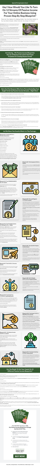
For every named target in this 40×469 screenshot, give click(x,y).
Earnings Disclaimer (14, 464)
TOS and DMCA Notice (21, 464)
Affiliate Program (28, 464)
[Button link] (20, 456)
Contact (32, 464)
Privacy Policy (8, 464)
